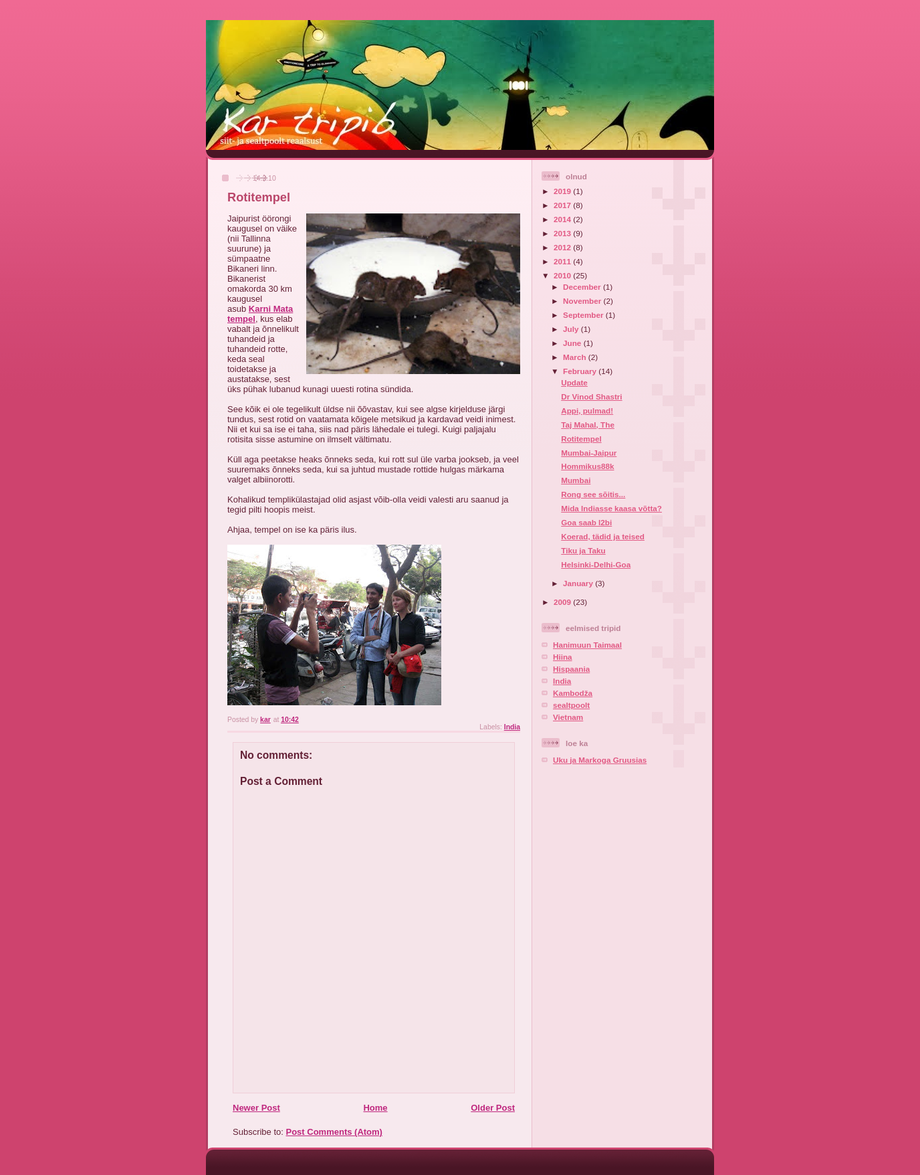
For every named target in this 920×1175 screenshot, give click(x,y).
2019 (563, 191)
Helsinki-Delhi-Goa (595, 564)
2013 (563, 233)
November (583, 300)
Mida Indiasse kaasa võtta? (611, 508)
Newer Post (256, 1108)
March (575, 357)
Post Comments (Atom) (334, 1132)
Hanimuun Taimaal (587, 644)
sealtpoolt (571, 705)
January (579, 583)
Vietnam (568, 717)
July (572, 329)
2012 (563, 247)
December (583, 286)
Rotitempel (581, 438)
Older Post (493, 1108)
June (573, 343)
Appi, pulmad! (587, 410)
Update (574, 382)
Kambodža (572, 693)
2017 (563, 205)
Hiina (562, 656)
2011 (563, 261)
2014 (563, 219)
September (584, 314)
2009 (563, 602)
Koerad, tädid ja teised (603, 536)
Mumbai (575, 480)
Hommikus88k (587, 466)
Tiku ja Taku (583, 550)
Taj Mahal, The (587, 424)
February (580, 371)
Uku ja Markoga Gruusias (600, 759)
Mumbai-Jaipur (588, 452)
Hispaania (571, 668)
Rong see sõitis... (593, 494)
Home (375, 1108)
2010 (563, 275)
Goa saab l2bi (586, 522)
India (512, 727)
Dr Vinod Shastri (591, 396)
